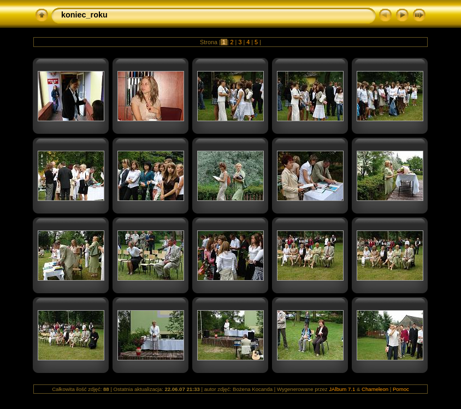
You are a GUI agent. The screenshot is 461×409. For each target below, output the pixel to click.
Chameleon (375, 389)
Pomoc (401, 389)
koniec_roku (84, 14)
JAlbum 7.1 (342, 389)
